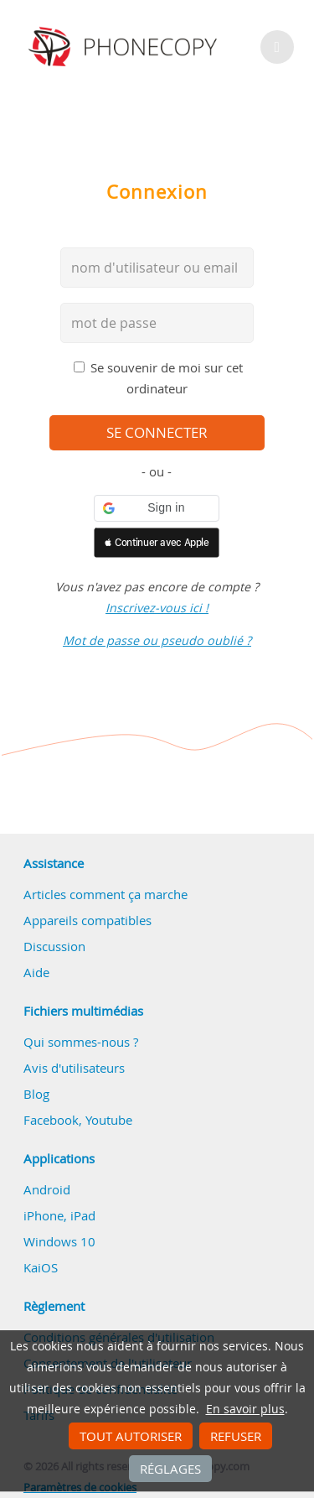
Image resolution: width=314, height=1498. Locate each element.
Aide (36, 972)
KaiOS (40, 1267)
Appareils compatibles (87, 920)
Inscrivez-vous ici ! (157, 608)
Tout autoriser (131, 1436)
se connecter (157, 433)
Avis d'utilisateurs (74, 1067)
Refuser (235, 1436)
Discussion (54, 946)
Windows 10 (59, 1241)
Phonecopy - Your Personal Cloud (125, 47)
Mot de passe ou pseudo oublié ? (157, 640)
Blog (36, 1093)
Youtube (108, 1119)
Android (46, 1189)
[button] (156, 508)
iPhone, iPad (59, 1215)
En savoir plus (245, 1409)
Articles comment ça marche (105, 894)
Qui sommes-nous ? (80, 1041)
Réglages (170, 1468)
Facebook (51, 1119)
